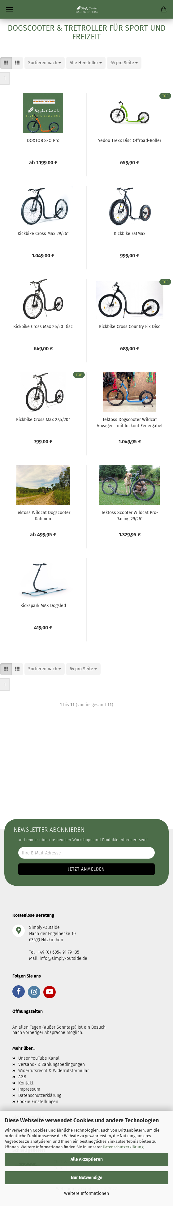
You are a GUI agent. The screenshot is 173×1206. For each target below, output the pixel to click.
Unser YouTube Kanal (38, 1058)
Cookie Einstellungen (37, 1101)
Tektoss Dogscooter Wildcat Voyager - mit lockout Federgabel (129, 422)
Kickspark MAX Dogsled (43, 605)
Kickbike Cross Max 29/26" (43, 233)
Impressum (29, 1089)
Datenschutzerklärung (123, 1147)
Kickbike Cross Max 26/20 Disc (43, 326)
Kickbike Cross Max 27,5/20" (43, 419)
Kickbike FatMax (129, 233)
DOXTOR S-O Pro (43, 140)
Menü (9, 9)
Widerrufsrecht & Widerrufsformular (53, 1070)
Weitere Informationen (86, 1193)
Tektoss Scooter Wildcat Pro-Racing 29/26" (129, 515)
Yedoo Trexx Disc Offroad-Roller (129, 140)
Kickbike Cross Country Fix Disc (129, 326)
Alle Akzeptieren (87, 1159)
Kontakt (25, 1083)
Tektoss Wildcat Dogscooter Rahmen (43, 515)
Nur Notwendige (86, 1177)
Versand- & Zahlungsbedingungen (51, 1064)
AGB (22, 1077)
